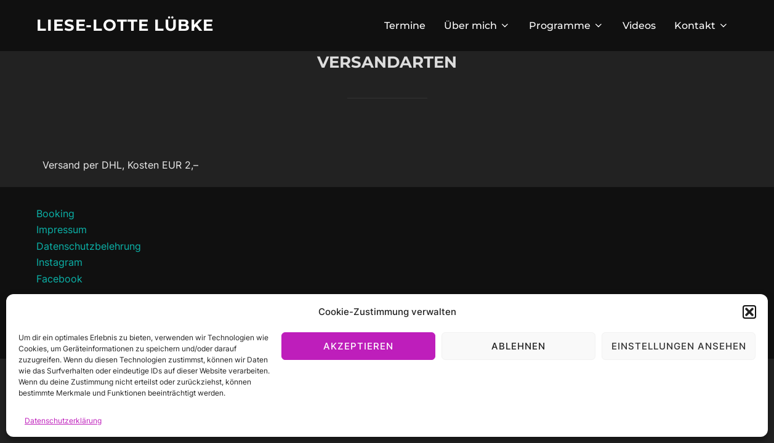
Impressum (61, 229)
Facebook (59, 279)
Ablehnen (518, 346)
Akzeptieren (358, 346)
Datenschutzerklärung (63, 420)
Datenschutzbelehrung (88, 246)
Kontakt (701, 25)
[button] (749, 312)
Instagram (59, 262)
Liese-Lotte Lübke (125, 25)
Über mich (477, 25)
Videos (639, 25)
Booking (55, 213)
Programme (566, 25)
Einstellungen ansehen (678, 346)
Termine (404, 25)
